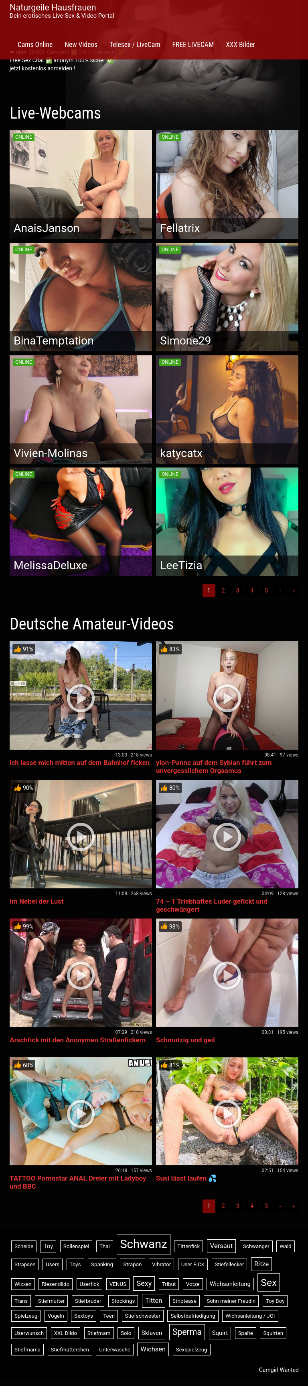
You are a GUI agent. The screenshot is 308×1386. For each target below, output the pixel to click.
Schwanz (143, 1244)
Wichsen (153, 1349)
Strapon (132, 1264)
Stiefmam (99, 1333)
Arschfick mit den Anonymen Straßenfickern (78, 1040)
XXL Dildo (65, 1333)
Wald (286, 1246)
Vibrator (161, 1264)
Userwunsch (29, 1333)
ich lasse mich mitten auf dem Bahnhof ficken (80, 763)
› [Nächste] (280, 590)
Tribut (169, 1284)
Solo (126, 1333)
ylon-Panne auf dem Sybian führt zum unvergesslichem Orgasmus (214, 767)
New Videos (81, 45)
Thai (104, 1246)
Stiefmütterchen (70, 1350)
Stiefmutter (51, 1301)
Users (52, 1264)
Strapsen (25, 1264)
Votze (193, 1284)
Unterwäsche (114, 1350)
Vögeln (56, 1316)
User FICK (193, 1264)
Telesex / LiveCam (134, 45)
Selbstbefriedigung (192, 1316)
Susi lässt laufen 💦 (186, 1178)
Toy (48, 1246)
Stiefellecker (229, 1264)
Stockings (123, 1301)
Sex (269, 1282)
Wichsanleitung (230, 1284)
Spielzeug (25, 1316)
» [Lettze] (293, 590)
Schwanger (256, 1246)
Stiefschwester (142, 1316)
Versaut (221, 1246)
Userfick (89, 1284)
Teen (109, 1316)
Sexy (144, 1283)
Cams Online (35, 45)
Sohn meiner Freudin (231, 1301)
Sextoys (83, 1316)
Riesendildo (55, 1284)
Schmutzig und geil (185, 1040)
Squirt (220, 1333)
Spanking (102, 1264)
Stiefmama (27, 1350)
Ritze (261, 1264)
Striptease (184, 1301)
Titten (153, 1300)
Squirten (273, 1333)
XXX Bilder (240, 45)
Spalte (245, 1333)
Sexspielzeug (191, 1350)
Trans (21, 1301)
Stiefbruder (88, 1301)
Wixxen (23, 1284)
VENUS (117, 1284)
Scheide (23, 1246)
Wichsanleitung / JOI (250, 1316)
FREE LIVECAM (193, 45)
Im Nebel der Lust (37, 901)
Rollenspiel (76, 1246)
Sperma (187, 1332)
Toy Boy (275, 1301)
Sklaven (152, 1333)
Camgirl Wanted (279, 1370)
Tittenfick (188, 1246)
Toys (75, 1264)
